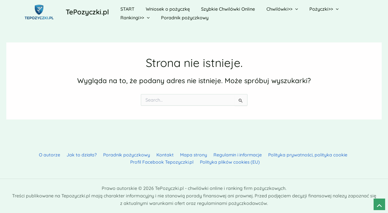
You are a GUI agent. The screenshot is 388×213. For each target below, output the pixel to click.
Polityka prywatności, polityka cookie (269, 154)
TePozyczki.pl (87, 12)
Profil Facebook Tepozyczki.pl (347, 154)
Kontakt (129, 154)
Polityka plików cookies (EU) (195, 162)
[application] (288, 7)
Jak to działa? (48, 154)
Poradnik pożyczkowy (92, 154)
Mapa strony (156, 154)
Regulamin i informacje (199, 154)
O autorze (17, 154)
